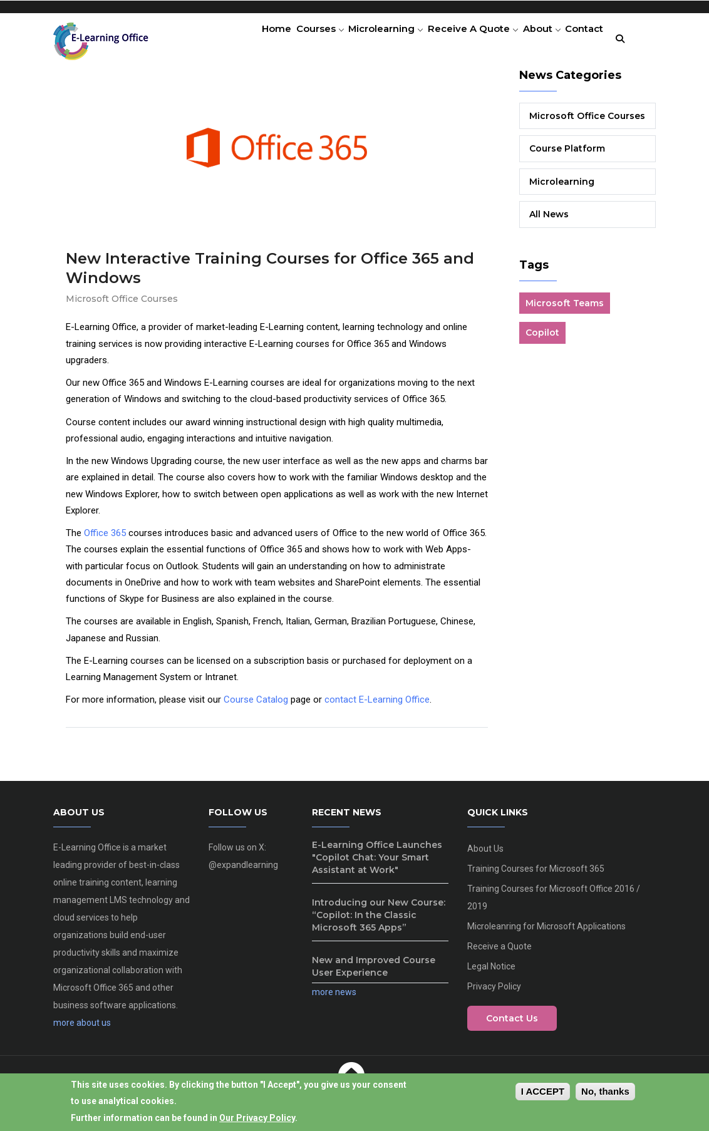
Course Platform (567, 154)
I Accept (542, 1093)
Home (245, 40)
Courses (295, 40)
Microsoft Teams (564, 308)
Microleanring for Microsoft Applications (546, 932)
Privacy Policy (494, 992)
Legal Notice (491, 972)
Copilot (542, 338)
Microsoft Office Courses (122, 303)
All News (549, 219)
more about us (82, 1028)
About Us (485, 854)
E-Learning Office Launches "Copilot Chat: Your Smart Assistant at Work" (377, 863)
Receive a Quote (458, 40)
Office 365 (105, 538)
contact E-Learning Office (377, 705)
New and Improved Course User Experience (373, 972)
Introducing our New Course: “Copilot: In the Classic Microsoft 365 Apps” (378, 920)
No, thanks (605, 1093)
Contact (580, 40)
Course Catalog (256, 705)
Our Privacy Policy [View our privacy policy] (257, 1120)
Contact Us (512, 1024)
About (531, 40)
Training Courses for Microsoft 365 (535, 874)
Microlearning (366, 40)
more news (334, 998)
